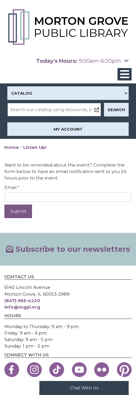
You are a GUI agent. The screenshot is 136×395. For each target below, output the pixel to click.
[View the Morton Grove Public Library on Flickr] (101, 369)
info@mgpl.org (22, 307)
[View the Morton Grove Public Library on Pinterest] (124, 369)
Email (10, 187)
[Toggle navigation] (124, 74)
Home (11, 147)
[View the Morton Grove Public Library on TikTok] (56, 369)
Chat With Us (84, 387)
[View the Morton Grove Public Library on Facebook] (11, 369)
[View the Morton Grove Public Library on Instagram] (34, 369)
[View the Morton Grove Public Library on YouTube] (79, 369)
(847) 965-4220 (22, 300)
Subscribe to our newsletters (68, 249)
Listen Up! (34, 147)
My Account (68, 129)
